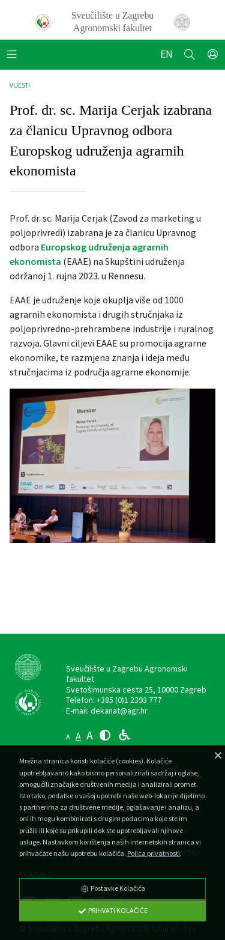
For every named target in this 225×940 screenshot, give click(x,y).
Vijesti (20, 85)
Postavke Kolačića (112, 888)
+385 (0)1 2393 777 (129, 699)
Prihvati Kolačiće (113, 910)
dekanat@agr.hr (119, 710)
